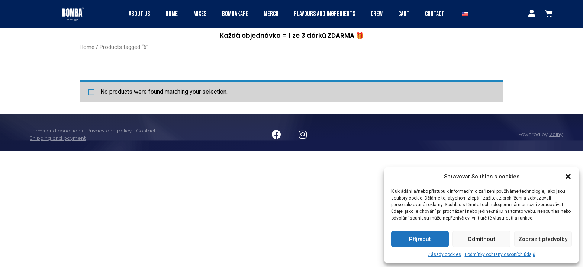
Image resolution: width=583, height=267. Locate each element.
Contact (434, 14)
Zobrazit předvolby (542, 239)
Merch (271, 14)
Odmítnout (481, 239)
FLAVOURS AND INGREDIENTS (324, 14)
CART (403, 14)
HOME (171, 14)
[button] (568, 176)
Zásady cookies (444, 254)
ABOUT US (139, 14)
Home (87, 47)
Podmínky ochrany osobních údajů (500, 254)
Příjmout (420, 239)
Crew (377, 14)
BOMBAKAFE (235, 14)
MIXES (199, 14)
